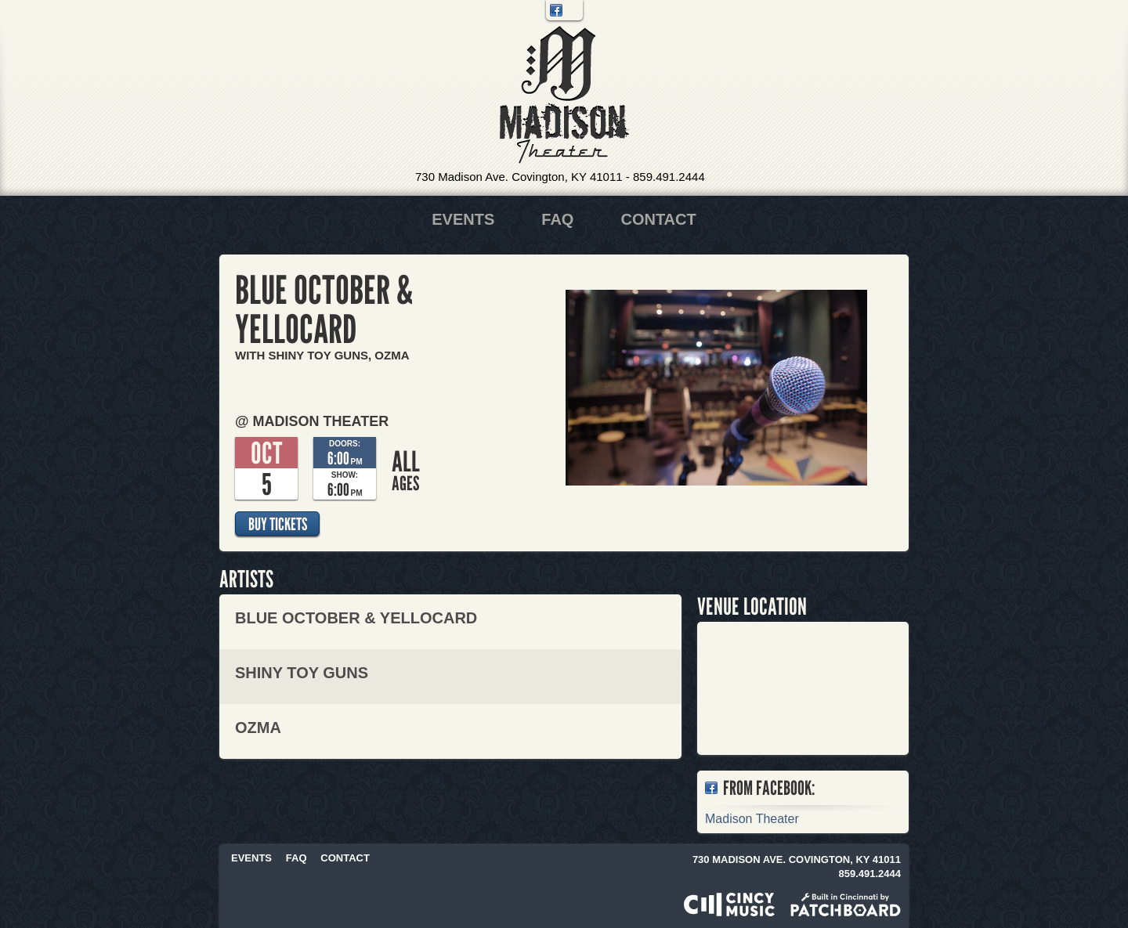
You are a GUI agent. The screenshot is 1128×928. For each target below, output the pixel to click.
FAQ (557, 219)
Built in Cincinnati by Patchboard (845, 904)
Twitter (572, 10)
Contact (658, 219)
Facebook (556, 10)
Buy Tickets (277, 524)
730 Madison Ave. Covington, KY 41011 (519, 176)
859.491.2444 (669, 176)
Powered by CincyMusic (729, 904)
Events (463, 219)
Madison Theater (564, 95)
